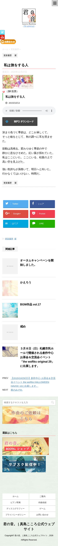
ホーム (16, 496)
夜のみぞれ (16, 390)
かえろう (25, 282)
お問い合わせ (42, 515)
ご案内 (42, 496)
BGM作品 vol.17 (30, 304)
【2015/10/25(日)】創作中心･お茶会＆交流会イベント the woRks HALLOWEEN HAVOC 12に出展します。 (33, 382)
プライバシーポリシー (16, 515)
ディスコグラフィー (15, 508)
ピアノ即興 (16, 502)
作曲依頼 (42, 502)
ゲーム (42, 508)
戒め (23, 326)
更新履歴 (9, 239)
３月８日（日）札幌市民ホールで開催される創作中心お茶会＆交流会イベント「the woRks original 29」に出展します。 (37, 357)
